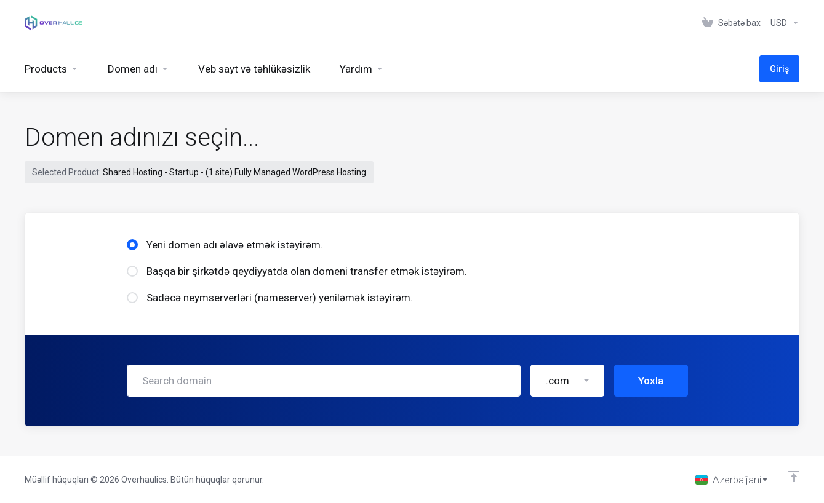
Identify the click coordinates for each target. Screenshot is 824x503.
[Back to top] (793, 476)
